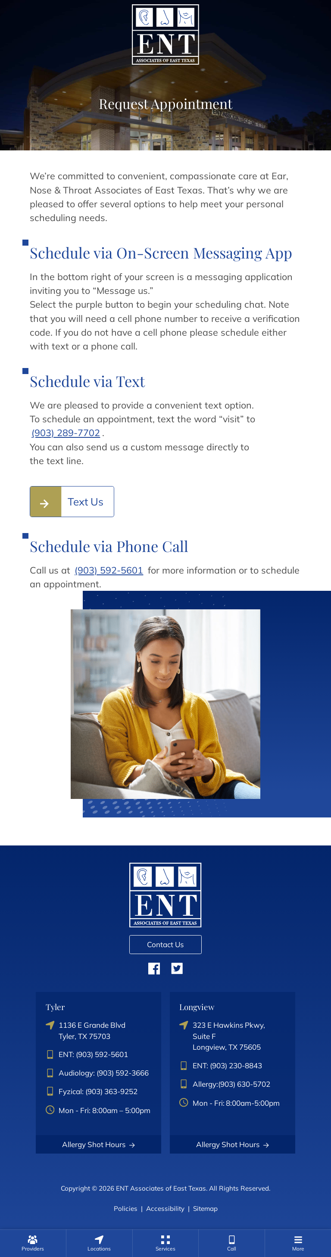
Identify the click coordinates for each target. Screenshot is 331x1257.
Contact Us (165, 944)
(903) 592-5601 (109, 570)
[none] (33, 1243)
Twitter (176, 968)
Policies (125, 1208)
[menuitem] (33, 1243)
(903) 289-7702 (65, 432)
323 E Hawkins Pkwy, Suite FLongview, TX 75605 (222, 1035)
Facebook (154, 968)
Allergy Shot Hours (98, 1144)
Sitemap (205, 1208)
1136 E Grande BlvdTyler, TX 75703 (86, 1030)
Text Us (85, 501)
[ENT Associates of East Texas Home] (165, 33)
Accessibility (165, 1208)
